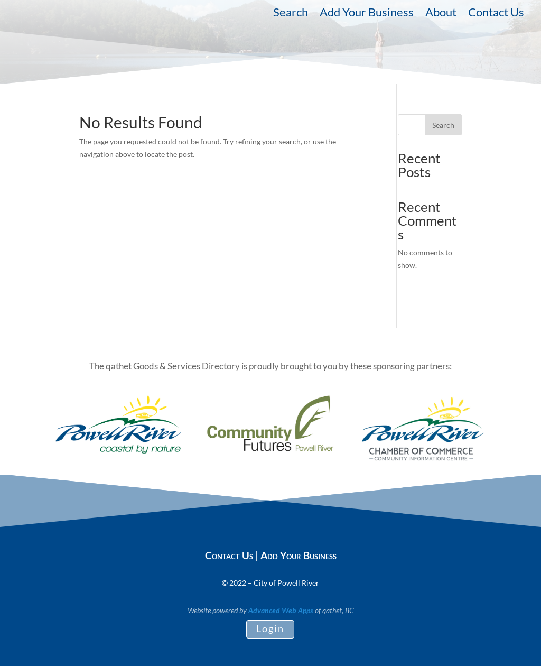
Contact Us (496, 13)
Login (270, 628)
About (440, 13)
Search (290, 13)
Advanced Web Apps (280, 610)
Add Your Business (367, 13)
